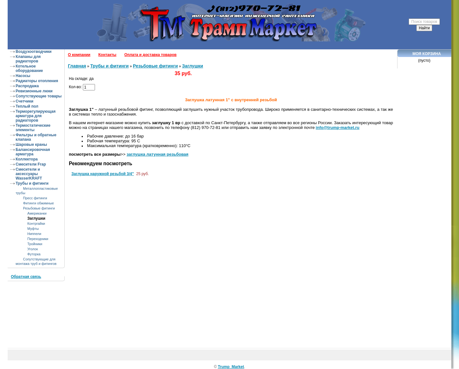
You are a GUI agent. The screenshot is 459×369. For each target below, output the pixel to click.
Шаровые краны (31, 144)
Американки (37, 213)
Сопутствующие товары (39, 96)
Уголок (32, 249)
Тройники (34, 244)
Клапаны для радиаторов (28, 58)
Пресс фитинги (35, 198)
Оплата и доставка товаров (150, 55)
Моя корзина (426, 54)
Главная (77, 65)
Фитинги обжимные (38, 203)
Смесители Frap (31, 164)
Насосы (23, 76)
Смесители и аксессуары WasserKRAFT (29, 174)
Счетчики (24, 101)
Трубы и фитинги (32, 183)
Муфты (33, 229)
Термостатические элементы (33, 127)
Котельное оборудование (29, 68)
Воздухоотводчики (34, 51)
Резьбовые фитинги (39, 208)
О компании (79, 55)
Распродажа (27, 86)
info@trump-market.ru (338, 127)
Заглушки (36, 218)
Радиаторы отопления (37, 81)
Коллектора (27, 159)
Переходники (37, 239)
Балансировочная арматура (33, 151)
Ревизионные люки (34, 91)
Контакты (107, 55)
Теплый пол (27, 106)
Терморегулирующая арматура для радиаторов (35, 116)
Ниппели (34, 234)
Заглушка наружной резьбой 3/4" (102, 174)
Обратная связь (26, 276)
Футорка (33, 254)
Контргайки (36, 223)
